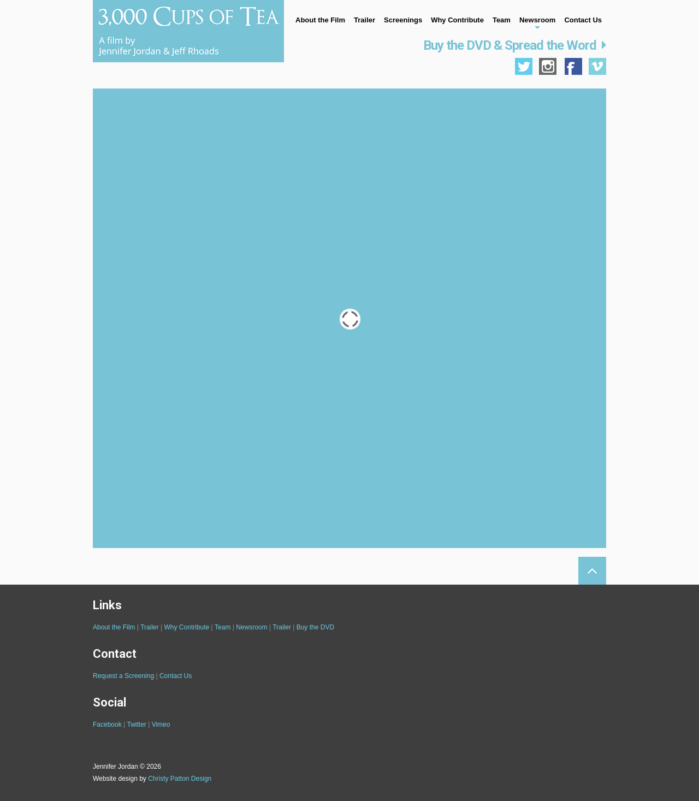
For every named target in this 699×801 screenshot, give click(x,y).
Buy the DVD (315, 627)
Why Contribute (457, 20)
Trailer (364, 20)
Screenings (403, 20)
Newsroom (537, 20)
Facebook (107, 724)
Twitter (136, 724)
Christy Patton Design (179, 778)
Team (502, 20)
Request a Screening (123, 676)
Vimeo (161, 724)
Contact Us (583, 20)
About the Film (320, 20)
